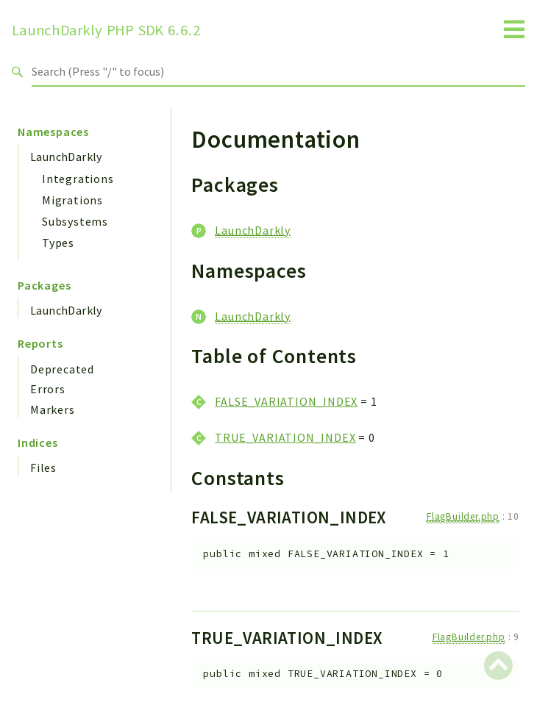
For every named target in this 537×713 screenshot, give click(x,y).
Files (43, 467)
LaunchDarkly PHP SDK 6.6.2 (106, 30)
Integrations (78, 178)
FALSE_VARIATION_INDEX (286, 401)
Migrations (72, 200)
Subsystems (75, 221)
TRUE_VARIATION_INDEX (285, 437)
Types (58, 242)
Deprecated (62, 369)
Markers (52, 409)
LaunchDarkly (66, 156)
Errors (47, 388)
